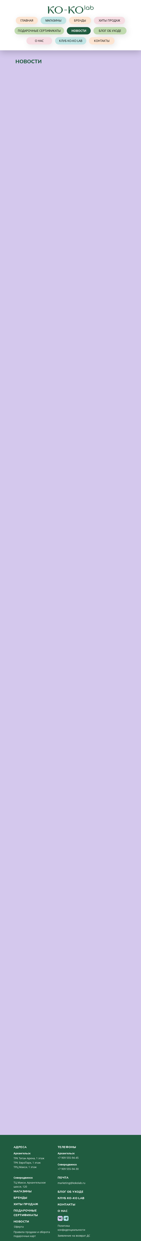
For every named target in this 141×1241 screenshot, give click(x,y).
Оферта (19, 1226)
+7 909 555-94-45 (68, 1157)
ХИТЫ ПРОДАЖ (109, 20)
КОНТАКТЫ (102, 41)
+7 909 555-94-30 (68, 1169)
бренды (20, 1198)
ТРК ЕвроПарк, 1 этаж (27, 1162)
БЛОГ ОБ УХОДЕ (110, 31)
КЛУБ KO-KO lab (70, 41)
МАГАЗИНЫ (53, 20)
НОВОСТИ (78, 31)
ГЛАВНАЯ (26, 20)
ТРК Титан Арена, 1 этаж (29, 1158)
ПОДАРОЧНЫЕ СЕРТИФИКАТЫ (39, 31)
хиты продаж (26, 1204)
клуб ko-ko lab (71, 1198)
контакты (66, 1205)
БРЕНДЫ (80, 20)
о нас (63, 1211)
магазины (23, 1191)
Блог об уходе (70, 1192)
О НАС (39, 41)
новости (21, 1222)
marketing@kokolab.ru (71, 1183)
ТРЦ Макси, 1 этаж (25, 1167)
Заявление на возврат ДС (74, 1235)
